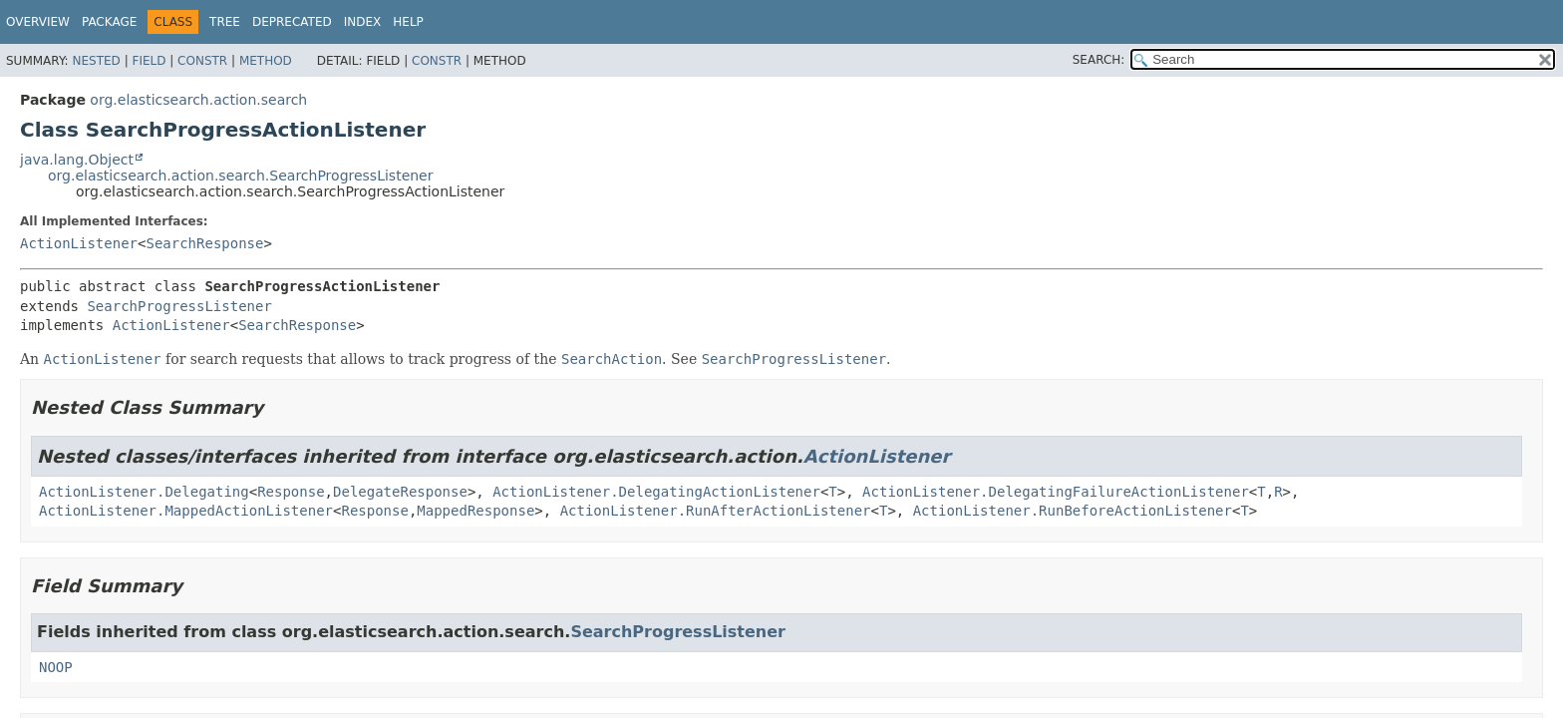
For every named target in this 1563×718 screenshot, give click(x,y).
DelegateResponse (400, 492)
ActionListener (79, 243)
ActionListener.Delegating (144, 492)
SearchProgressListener (179, 306)
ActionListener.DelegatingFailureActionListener (1055, 492)
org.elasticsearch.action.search (198, 100)
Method (265, 61)
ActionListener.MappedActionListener (186, 511)
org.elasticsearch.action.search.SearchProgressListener (241, 175)
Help (408, 22)
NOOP (56, 667)
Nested (96, 61)
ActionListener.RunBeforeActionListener (1072, 511)
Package (109, 22)
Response (290, 492)
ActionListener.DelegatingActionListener (656, 492)
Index (363, 22)
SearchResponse (204, 243)
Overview (38, 22)
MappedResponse (475, 511)
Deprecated (292, 22)
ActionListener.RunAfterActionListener (715, 511)
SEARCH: (1099, 60)
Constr (202, 61)
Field (148, 61)
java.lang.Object (77, 160)
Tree (224, 22)
